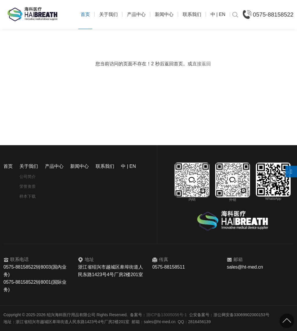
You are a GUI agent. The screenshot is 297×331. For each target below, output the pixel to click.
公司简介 (27, 176)
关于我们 (108, 14)
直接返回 (201, 63)
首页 (85, 14)
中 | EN (218, 14)
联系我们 (192, 14)
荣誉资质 (27, 186)
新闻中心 (164, 14)
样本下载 (27, 196)
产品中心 (136, 14)
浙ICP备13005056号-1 (166, 314)
